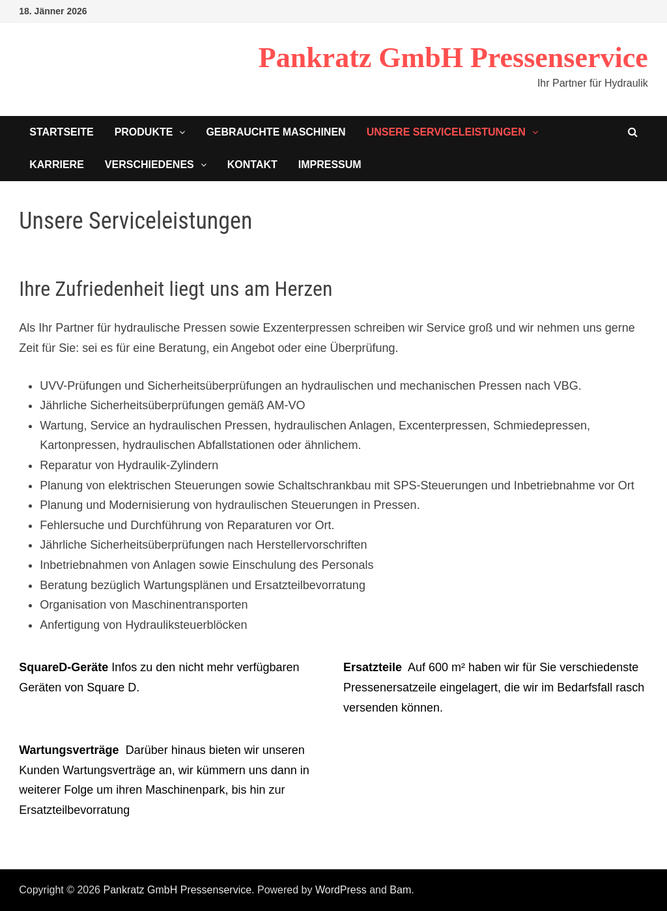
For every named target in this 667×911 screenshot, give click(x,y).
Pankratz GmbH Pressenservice (453, 58)
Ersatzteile (372, 667)
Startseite (61, 131)
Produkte (144, 131)
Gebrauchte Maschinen (275, 131)
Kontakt (252, 164)
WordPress (341, 889)
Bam (400, 889)
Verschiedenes (149, 164)
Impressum (330, 164)
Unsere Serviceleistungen (446, 131)
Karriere (56, 164)
